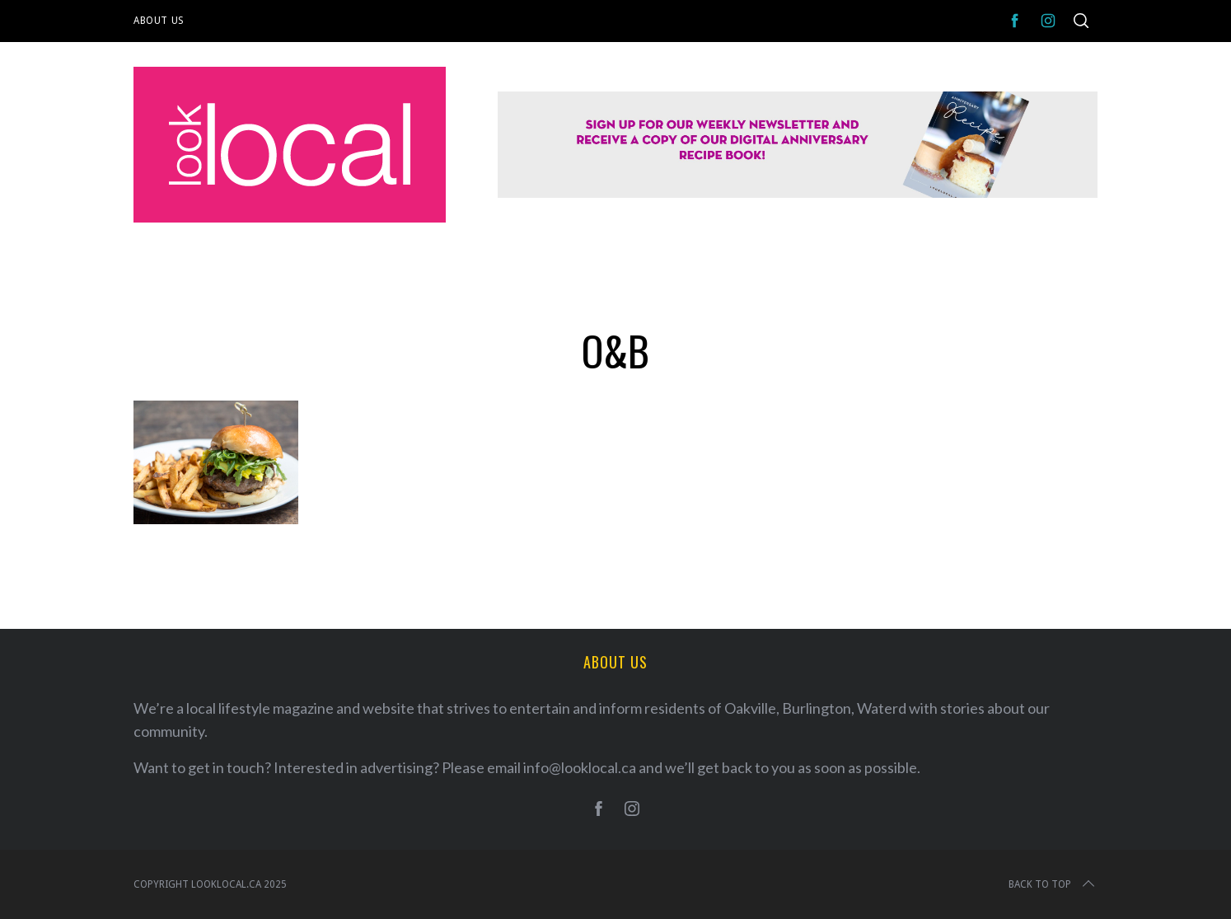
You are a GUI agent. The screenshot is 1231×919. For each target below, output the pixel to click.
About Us (159, 20)
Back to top (1053, 884)
